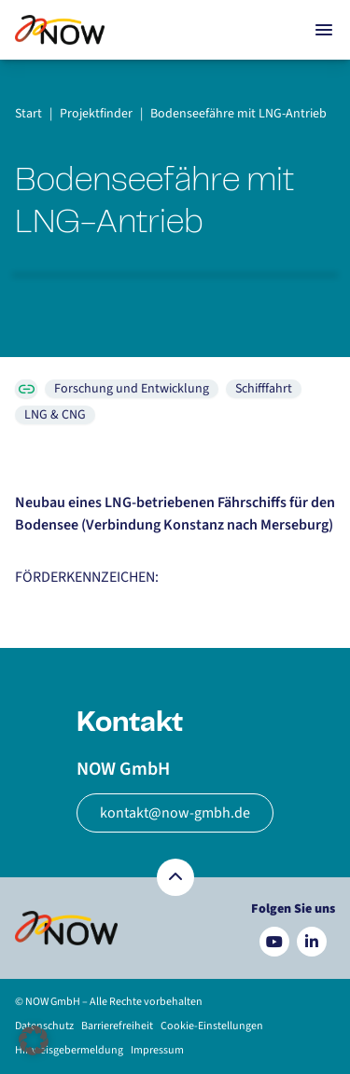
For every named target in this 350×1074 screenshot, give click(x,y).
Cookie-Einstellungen (212, 1026)
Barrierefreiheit (117, 1026)
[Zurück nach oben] (175, 877)
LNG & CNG (55, 415)
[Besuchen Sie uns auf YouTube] (274, 942)
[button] (33, 1040)
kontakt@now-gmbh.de (175, 813)
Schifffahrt (263, 388)
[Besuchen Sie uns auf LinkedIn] (312, 942)
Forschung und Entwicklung (131, 388)
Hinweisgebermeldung (69, 1050)
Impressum (157, 1050)
